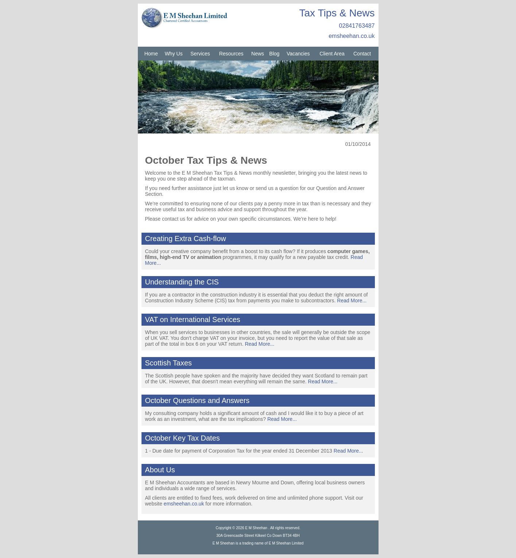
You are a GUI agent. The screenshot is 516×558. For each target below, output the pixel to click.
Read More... (351, 300)
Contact (362, 54)
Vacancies (298, 54)
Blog (274, 54)
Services (200, 54)
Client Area (331, 54)
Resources (231, 54)
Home (151, 54)
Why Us (174, 54)
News (257, 54)
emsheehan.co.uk (352, 36)
